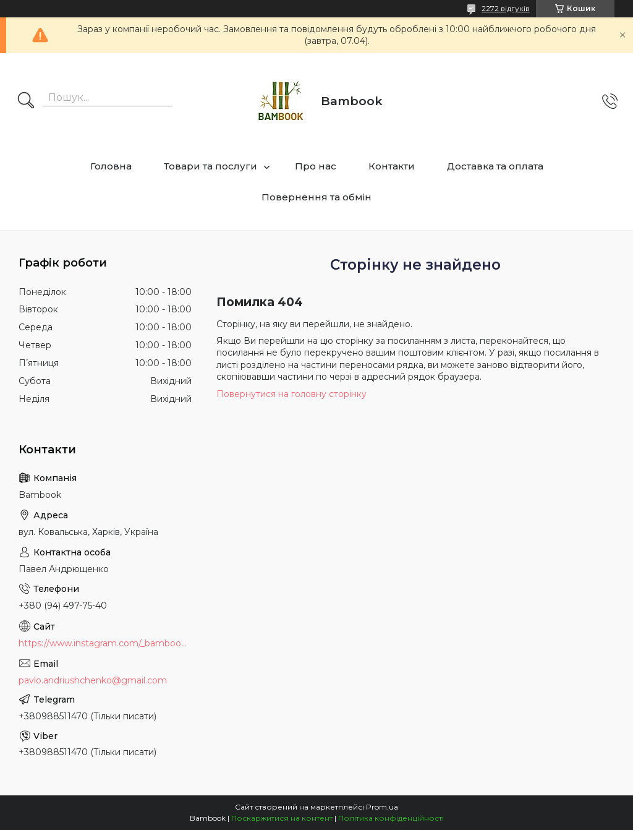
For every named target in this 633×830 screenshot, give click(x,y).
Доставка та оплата (495, 166)
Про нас (315, 166)
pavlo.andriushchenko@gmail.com (93, 680)
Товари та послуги (210, 166)
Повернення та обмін (316, 197)
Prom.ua (382, 806)
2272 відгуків (506, 8)
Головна (111, 166)
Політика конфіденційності (391, 818)
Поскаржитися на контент (282, 818)
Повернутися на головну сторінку (291, 394)
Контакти (391, 166)
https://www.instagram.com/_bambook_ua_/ (105, 643)
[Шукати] (26, 101)
